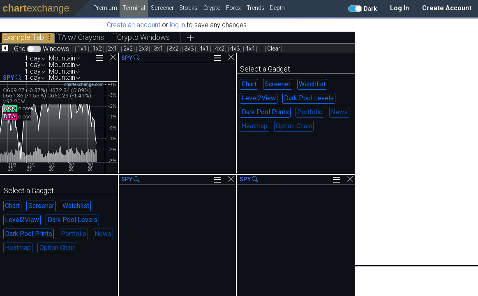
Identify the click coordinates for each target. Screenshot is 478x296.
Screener (278, 84)
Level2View (259, 98)
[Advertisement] (416, 141)
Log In (399, 8)
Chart (249, 84)
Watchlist (312, 84)
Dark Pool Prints (265, 112)
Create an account (133, 25)
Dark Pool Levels (309, 98)
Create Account (446, 8)
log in (177, 25)
